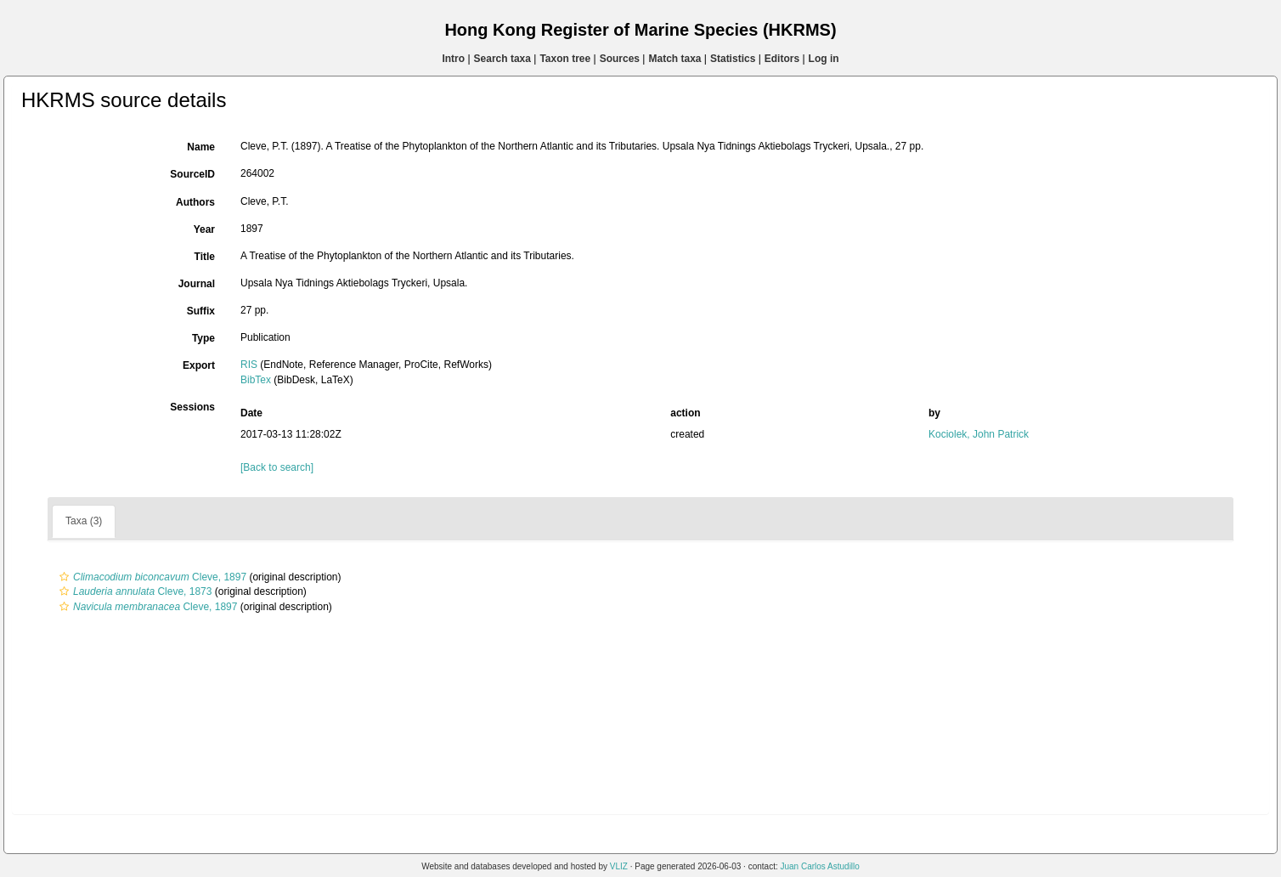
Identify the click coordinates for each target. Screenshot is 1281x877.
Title (205, 257)
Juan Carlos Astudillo (819, 866)
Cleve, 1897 (150, 577)
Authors (195, 202)
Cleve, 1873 (133, 591)
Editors (782, 59)
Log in (824, 59)
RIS (248, 365)
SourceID (192, 174)
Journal (196, 284)
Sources (620, 59)
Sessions (192, 407)
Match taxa (674, 59)
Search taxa (502, 59)
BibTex (255, 380)
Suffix (201, 311)
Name (201, 147)
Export (199, 365)
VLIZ (619, 866)
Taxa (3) (83, 521)
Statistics (732, 59)
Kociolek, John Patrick (978, 434)
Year (204, 229)
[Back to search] (276, 467)
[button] (64, 577)
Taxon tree (564, 59)
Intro (453, 59)
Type (203, 338)
